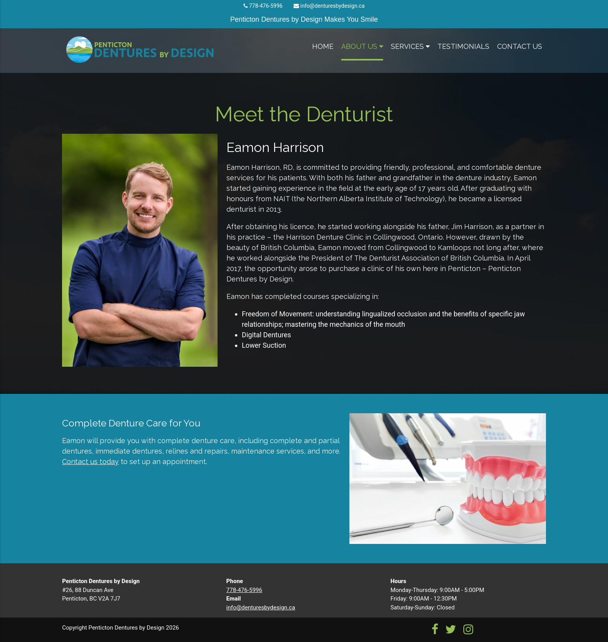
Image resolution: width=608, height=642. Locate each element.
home (322, 46)
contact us (519, 46)
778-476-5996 (265, 6)
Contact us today (90, 461)
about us (362, 46)
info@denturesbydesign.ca (333, 6)
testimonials (463, 46)
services (410, 46)
